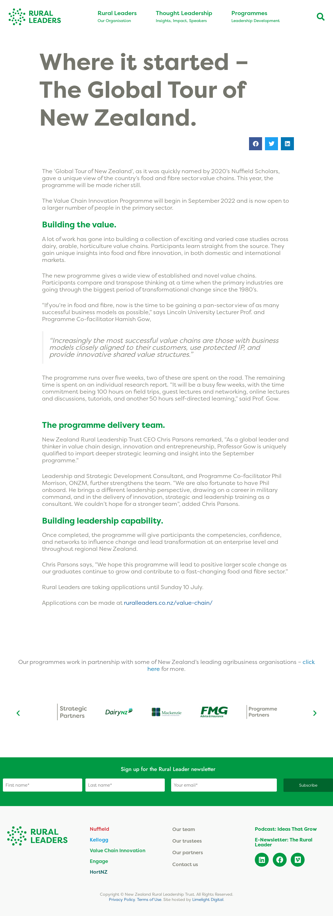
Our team (183, 829)
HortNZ (98, 871)
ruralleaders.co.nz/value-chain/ (169, 603)
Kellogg (99, 839)
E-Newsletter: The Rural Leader (283, 842)
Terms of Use (149, 899)
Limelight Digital (207, 899)
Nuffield (99, 828)
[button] (255, 143)
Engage (99, 860)
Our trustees (187, 840)
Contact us (185, 864)
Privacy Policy (122, 899)
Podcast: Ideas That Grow (286, 828)
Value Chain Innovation (117, 850)
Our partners (187, 852)
